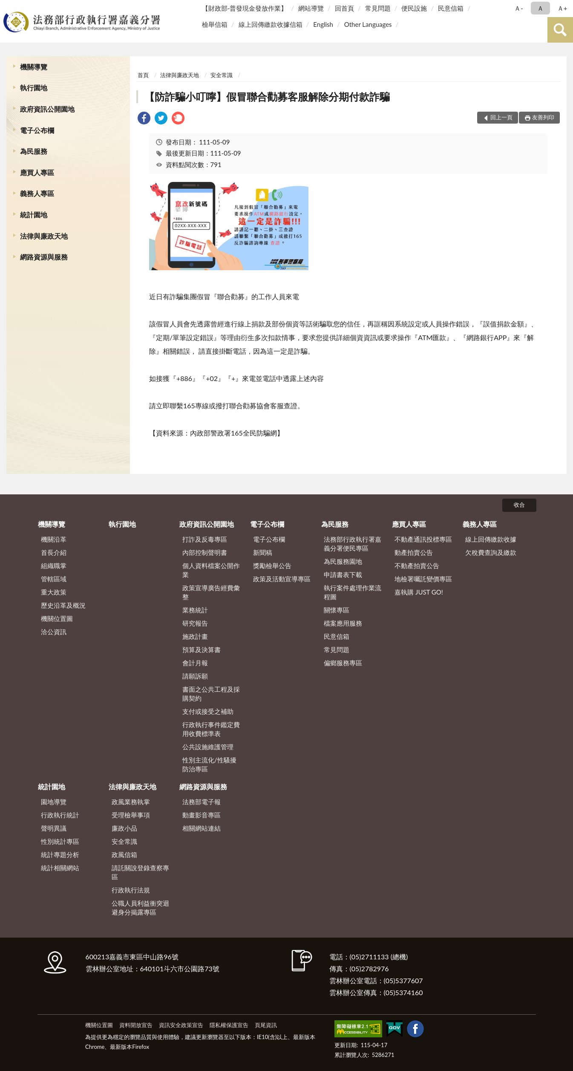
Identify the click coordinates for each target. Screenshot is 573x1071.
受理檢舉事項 (131, 815)
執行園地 (33, 88)
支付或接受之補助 (207, 711)
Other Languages (368, 24)
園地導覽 (53, 801)
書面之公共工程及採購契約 (211, 693)
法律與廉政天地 (44, 236)
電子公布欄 (37, 130)
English (323, 24)
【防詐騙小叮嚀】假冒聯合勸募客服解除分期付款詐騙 (267, 96)
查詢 (560, 30)
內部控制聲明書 (204, 552)
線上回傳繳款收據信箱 (270, 24)
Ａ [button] (540, 8)
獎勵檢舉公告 (272, 565)
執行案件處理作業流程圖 (352, 592)
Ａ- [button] (518, 8)
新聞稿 (262, 552)
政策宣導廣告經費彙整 (211, 592)
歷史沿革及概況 (63, 605)
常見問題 (378, 8)
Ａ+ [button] (562, 8)
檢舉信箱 (214, 24)
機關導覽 (33, 67)
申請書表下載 (343, 574)
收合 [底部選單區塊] (519, 504)
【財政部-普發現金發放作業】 (245, 8)
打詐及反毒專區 (204, 539)
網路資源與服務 (44, 257)
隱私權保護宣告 (229, 1025)
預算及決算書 (201, 649)
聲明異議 (53, 828)
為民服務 (33, 151)
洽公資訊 (53, 631)
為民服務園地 (343, 561)
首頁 (143, 75)
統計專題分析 (60, 854)
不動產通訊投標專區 (423, 539)
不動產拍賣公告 (416, 565)
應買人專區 (37, 172)
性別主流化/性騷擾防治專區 (209, 764)
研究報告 (195, 623)
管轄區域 (53, 579)
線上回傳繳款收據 (490, 539)
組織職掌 (53, 565)
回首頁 (344, 8)
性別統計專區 (60, 841)
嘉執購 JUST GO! (418, 592)
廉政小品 (124, 828)
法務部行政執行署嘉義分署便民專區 (352, 543)
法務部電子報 (201, 801)
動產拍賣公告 (413, 552)
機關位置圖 (57, 618)
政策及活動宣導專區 (282, 579)
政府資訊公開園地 (47, 109)
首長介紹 (53, 552)
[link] (144, 119)
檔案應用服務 (343, 623)
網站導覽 (311, 8)
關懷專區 (336, 610)
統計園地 (33, 215)
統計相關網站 (60, 868)
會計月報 (195, 663)
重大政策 (53, 592)
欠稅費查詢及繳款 (490, 552)
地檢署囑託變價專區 (423, 579)
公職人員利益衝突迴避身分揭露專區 (140, 907)
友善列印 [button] (543, 117)
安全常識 (221, 75)
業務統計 (195, 610)
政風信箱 (124, 854)
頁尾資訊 (266, 1025)
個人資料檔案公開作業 (211, 570)
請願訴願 (195, 676)
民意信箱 (451, 8)
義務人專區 (37, 193)
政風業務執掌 (131, 801)
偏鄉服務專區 (343, 663)
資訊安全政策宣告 (181, 1025)
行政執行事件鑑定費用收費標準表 (211, 729)
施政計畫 (195, 636)
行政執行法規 (131, 890)
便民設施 (414, 8)
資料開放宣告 (136, 1025)
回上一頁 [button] (501, 117)
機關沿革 (53, 539)
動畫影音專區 (201, 815)
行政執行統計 (60, 815)
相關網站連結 (201, 828)
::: (8, 7)
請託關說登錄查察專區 (140, 872)
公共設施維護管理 (207, 747)
